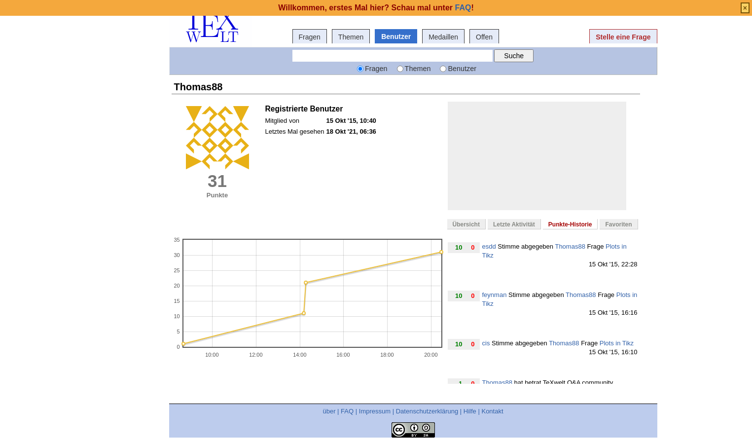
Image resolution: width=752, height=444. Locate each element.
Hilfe (470, 411)
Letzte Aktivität (514, 224)
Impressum (375, 411)
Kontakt (492, 411)
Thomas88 (570, 246)
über (328, 411)
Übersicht (466, 224)
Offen (484, 37)
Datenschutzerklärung (427, 411)
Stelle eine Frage (623, 37)
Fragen (310, 37)
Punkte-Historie (570, 224)
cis (486, 343)
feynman (494, 294)
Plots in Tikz (617, 343)
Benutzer (396, 36)
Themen (350, 37)
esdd (489, 246)
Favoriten (618, 224)
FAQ (347, 411)
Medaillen (443, 37)
